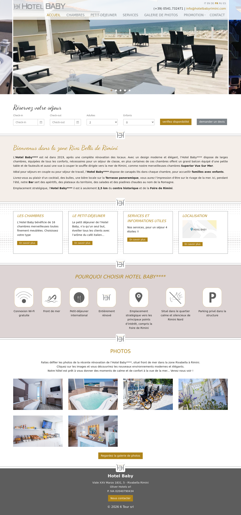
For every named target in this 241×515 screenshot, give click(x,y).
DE (212, 3)
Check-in (18, 115)
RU (220, 3)
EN (208, 3)
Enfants (127, 115)
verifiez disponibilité (175, 121)
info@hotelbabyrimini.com (206, 8)
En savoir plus (27, 243)
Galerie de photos (161, 15)
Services (130, 15)
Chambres (75, 15)
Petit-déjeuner (104, 15)
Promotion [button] (194, 15)
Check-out (55, 115)
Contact (217, 15)
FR (216, 3)
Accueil (53, 15)
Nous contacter (120, 498)
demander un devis (212, 121)
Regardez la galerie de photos (120, 455)
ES (224, 3)
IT (205, 3)
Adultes (91, 115)
